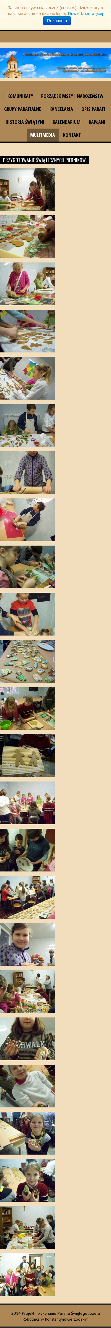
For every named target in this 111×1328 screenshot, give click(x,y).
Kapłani (97, 122)
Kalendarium (67, 122)
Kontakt (72, 135)
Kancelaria (61, 109)
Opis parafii (94, 109)
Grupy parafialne (22, 109)
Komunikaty (20, 96)
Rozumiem (57, 20)
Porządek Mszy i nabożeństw (72, 96)
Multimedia (42, 135)
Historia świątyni (25, 122)
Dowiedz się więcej (85, 13)
